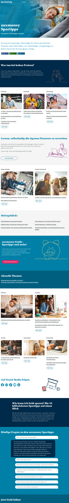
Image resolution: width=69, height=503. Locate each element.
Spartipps (39, 2)
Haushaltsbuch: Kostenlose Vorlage (11, 221)
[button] (5, 53)
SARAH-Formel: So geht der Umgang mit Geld (14, 224)
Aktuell (31, 2)
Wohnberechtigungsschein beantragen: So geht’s (15, 320)
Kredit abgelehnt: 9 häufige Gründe (45, 224)
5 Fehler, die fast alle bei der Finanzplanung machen (50, 197)
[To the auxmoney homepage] (6, 2)
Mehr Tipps (4, 126)
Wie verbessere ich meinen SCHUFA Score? (48, 221)
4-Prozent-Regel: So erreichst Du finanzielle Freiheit (16, 227)
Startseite (24, 2)
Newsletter (60, 2)
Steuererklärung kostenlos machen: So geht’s (14, 197)
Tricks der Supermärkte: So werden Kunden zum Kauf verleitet (19, 282)
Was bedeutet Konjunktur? (9, 200)
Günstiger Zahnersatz (30, 357)
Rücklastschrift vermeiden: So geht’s (12, 280)
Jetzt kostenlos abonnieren (10, 261)
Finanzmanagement (49, 2)
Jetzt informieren (9, 158)
